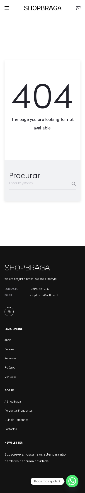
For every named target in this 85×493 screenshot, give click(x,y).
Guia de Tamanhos (16, 420)
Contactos (11, 429)
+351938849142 (39, 289)
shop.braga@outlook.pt (43, 295)
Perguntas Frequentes (18, 410)
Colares (9, 349)
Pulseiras (10, 358)
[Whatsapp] (72, 481)
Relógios (10, 367)
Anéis (8, 340)
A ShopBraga (13, 401)
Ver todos (10, 377)
